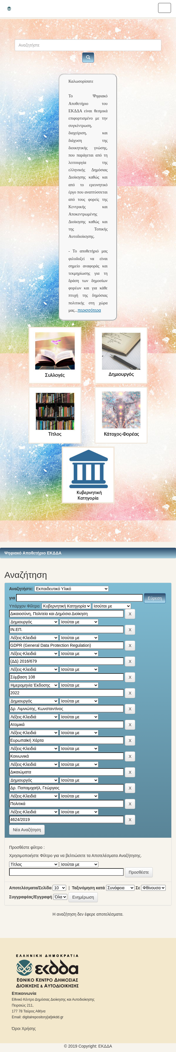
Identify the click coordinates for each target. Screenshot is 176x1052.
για (12, 597)
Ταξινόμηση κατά (88, 887)
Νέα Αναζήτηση (27, 829)
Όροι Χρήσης (24, 1028)
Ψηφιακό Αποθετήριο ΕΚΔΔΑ (32, 553)
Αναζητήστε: (21, 588)
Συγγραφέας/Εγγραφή (30, 897)
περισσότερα (89, 310)
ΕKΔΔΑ (105, 1046)
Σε (138, 887)
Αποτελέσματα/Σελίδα (30, 887)
